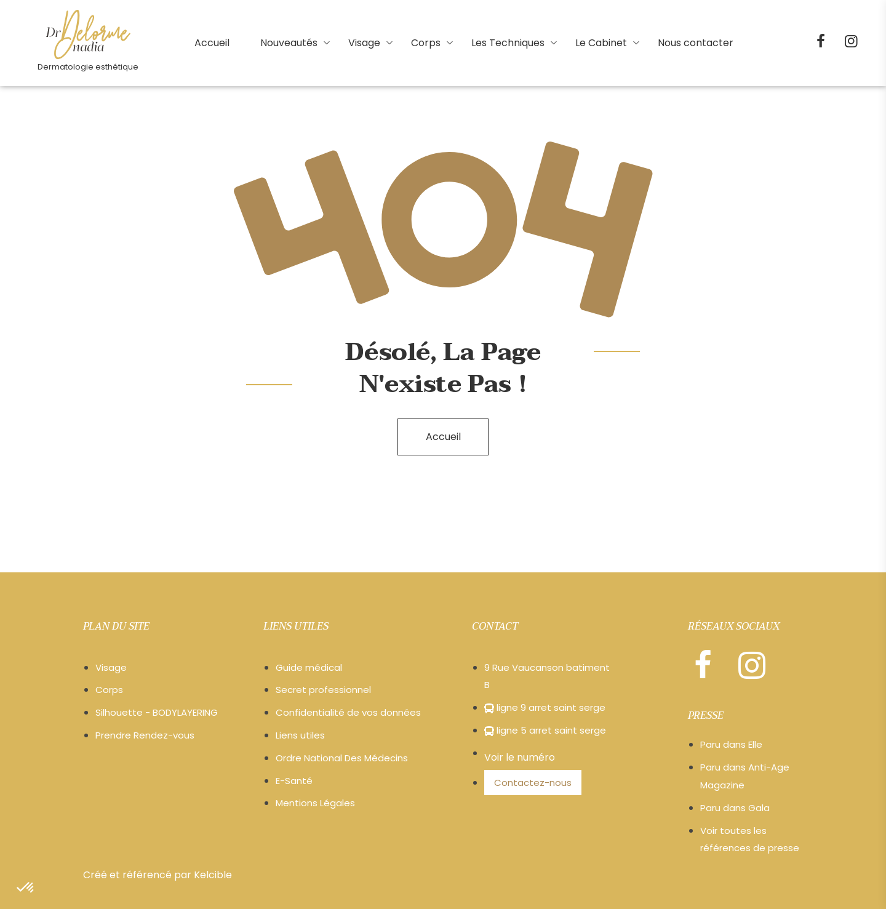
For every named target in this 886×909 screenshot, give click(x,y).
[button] (26, 888)
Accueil (443, 437)
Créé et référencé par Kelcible (157, 875)
